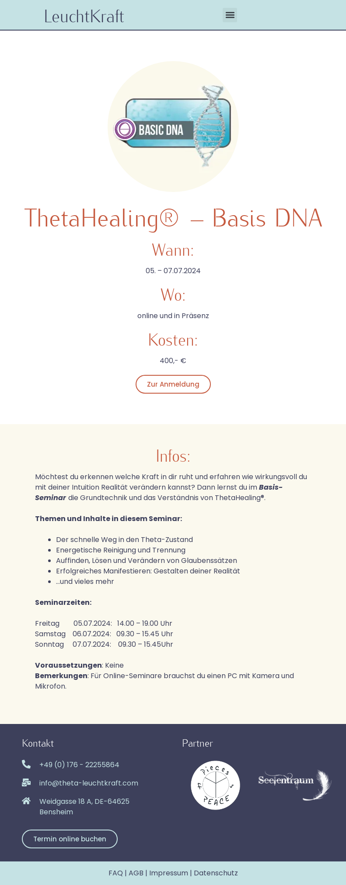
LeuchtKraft (84, 14)
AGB (136, 873)
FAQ (115, 873)
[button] (230, 15)
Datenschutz (216, 873)
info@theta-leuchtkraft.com (88, 783)
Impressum (168, 873)
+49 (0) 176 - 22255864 (79, 765)
